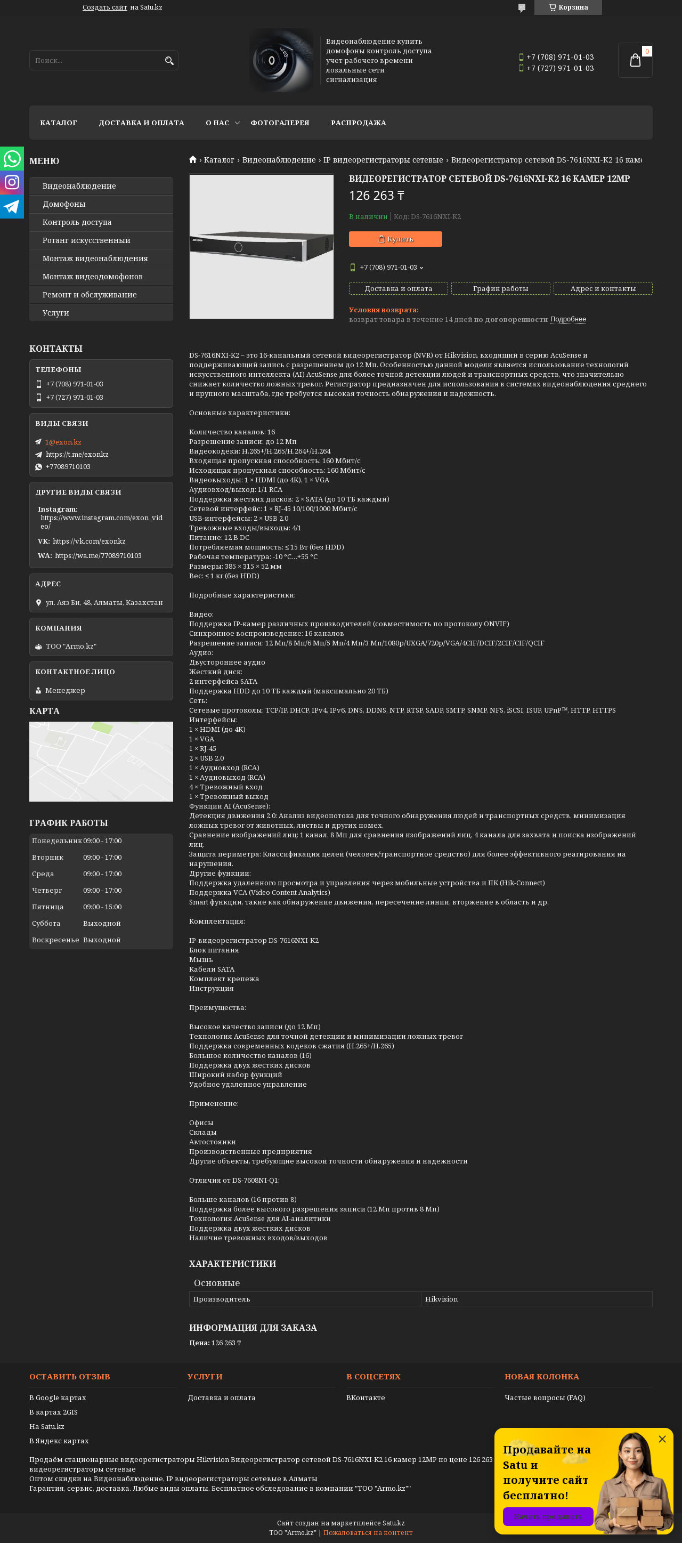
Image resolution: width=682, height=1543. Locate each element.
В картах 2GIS (53, 1412)
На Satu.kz (46, 1426)
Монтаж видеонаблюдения (95, 258)
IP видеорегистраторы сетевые (383, 160)
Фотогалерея (280, 122)
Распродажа (358, 122)
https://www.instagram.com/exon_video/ (101, 521)
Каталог (58, 122)
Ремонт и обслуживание (90, 295)
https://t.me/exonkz (77, 454)
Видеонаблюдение (279, 160)
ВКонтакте (365, 1397)
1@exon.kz (63, 442)
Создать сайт (105, 7)
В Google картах (57, 1397)
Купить (400, 239)
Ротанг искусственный (87, 240)
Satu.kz (394, 1523)
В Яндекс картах (59, 1440)
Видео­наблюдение (79, 186)
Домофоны (64, 204)
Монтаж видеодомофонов (93, 276)
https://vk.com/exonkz (89, 541)
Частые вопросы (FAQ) (545, 1397)
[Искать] (169, 61)
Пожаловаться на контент (368, 1532)
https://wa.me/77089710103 (98, 555)
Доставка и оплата (141, 122)
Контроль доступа (77, 222)
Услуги (56, 313)
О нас (217, 122)
